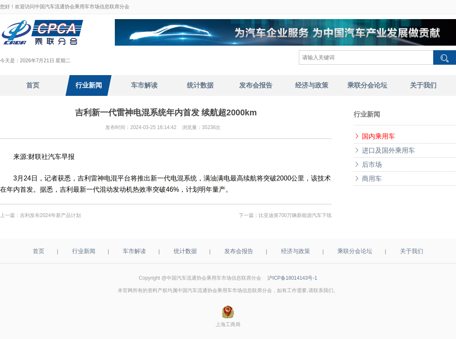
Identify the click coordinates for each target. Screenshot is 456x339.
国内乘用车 (374, 136)
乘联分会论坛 (354, 251)
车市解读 (134, 251)
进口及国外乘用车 (384, 150)
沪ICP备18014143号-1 (292, 278)
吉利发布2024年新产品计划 (50, 215)
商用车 (368, 178)
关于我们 (411, 251)
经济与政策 (295, 251)
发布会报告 (238, 251)
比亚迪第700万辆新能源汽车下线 (295, 215)
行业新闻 (83, 251)
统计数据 (185, 251)
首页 (38, 251)
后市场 (368, 164)
